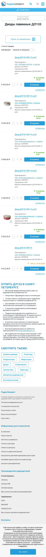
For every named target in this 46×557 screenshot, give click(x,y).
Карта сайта (5, 418)
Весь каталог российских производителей (16, 492)
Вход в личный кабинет (9, 414)
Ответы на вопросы (8, 447)
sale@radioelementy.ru (26, 331)
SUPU (3, 500)
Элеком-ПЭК (5, 484)
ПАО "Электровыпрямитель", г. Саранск (29, 141)
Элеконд (4, 480)
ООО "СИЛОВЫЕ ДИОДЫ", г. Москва (27, 64)
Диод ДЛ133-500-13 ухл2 (26, 57)
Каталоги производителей (10, 463)
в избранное (40, 90)
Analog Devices (6, 508)
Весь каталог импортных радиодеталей (15, 512)
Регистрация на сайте (8, 410)
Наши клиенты (6, 435)
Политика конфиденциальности (12, 402)
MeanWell (4, 504)
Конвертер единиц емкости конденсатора (16, 459)
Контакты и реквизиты (9, 439)
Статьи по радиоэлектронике (11, 451)
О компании (5, 431)
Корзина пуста (37, 4)
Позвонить (23, 10)
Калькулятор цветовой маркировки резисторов (18, 455)
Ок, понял (23, 552)
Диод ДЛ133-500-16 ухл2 (26, 96)
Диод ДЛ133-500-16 (23, 248)
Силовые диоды (7, 488)
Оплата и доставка (8, 443)
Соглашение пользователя (10, 406)
